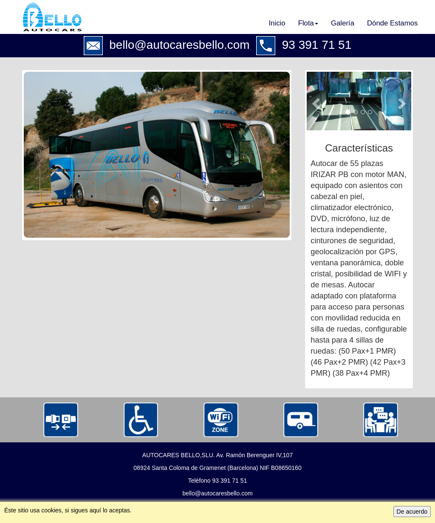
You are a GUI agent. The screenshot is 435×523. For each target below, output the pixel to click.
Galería (342, 23)
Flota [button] (308, 23)
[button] (314, 101)
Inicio (276, 23)
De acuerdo (412, 511)
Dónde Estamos (392, 23)
